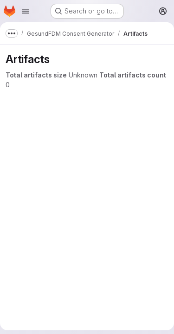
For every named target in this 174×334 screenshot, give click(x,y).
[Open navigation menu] (25, 11)
